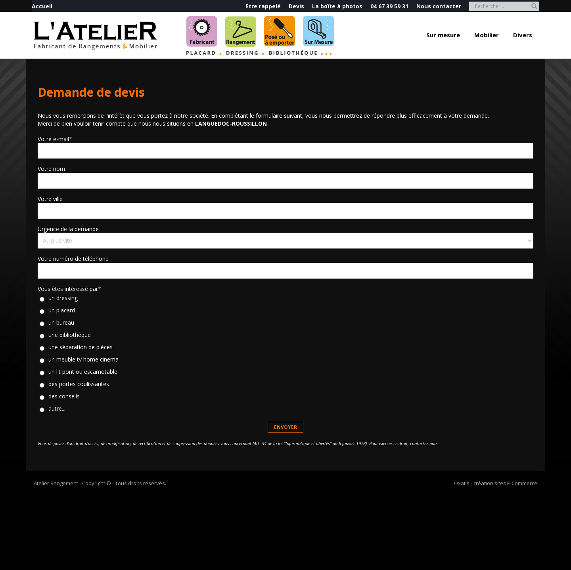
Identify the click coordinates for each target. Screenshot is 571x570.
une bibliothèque (69, 335)
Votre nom (51, 168)
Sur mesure (443, 35)
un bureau (61, 323)
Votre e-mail (55, 139)
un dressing (63, 298)
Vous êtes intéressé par (69, 289)
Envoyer (285, 427)
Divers (522, 35)
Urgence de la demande (68, 229)
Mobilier (486, 35)
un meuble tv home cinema (83, 359)
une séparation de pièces (80, 347)
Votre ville (50, 199)
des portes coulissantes (78, 384)
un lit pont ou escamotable (82, 372)
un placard (61, 310)
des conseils (64, 396)
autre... (56, 409)
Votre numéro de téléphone (73, 258)
